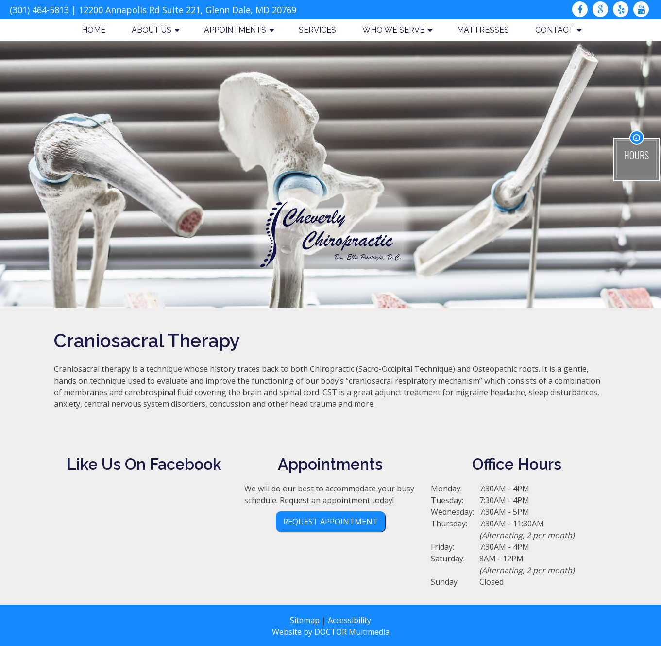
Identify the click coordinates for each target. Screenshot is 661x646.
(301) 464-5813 (39, 10)
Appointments (235, 30)
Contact (554, 30)
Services (317, 30)
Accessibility (349, 620)
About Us (151, 30)
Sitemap (305, 620)
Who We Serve (393, 30)
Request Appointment (330, 521)
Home (93, 30)
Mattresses (483, 30)
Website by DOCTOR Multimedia (331, 632)
